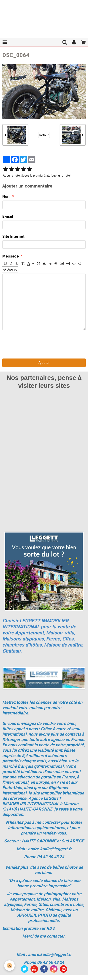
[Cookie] (9, 965)
